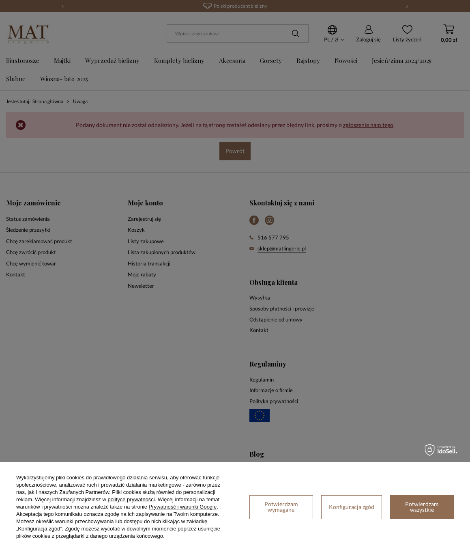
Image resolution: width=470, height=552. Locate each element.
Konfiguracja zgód (351, 506)
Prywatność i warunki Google (183, 507)
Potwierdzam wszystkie (422, 506)
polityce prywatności (131, 499)
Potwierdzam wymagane (281, 506)
